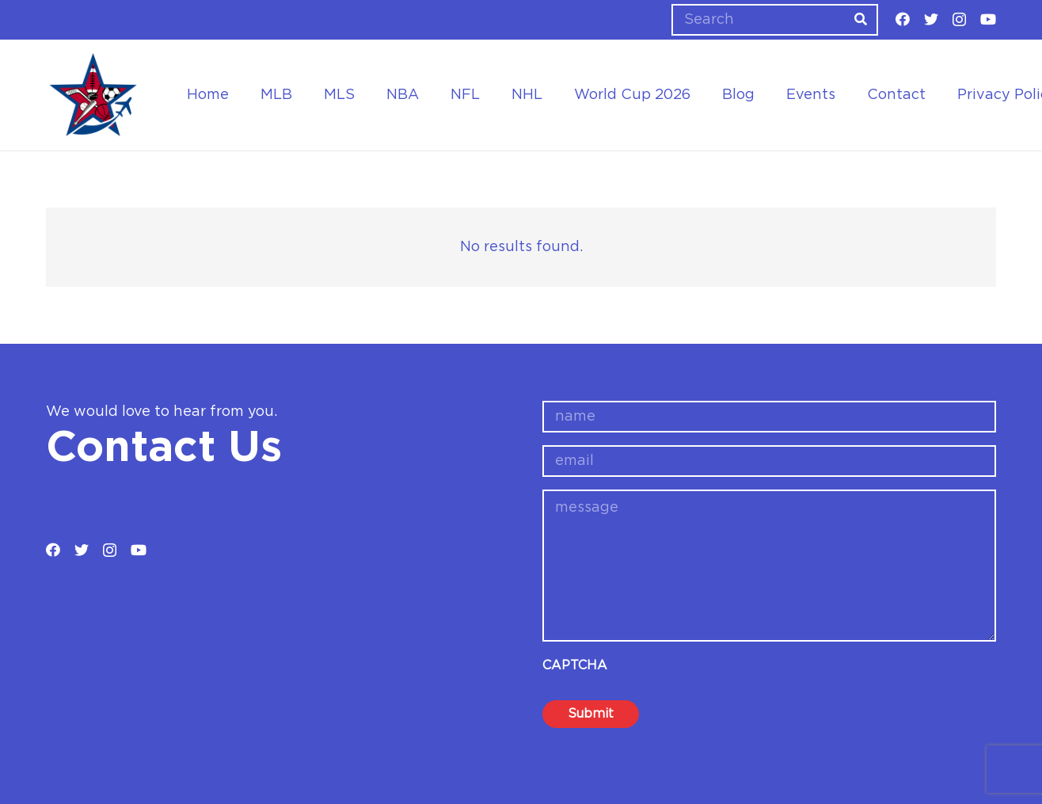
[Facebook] (903, 19)
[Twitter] (931, 19)
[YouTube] (988, 19)
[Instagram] (959, 20)
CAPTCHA (574, 665)
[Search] (775, 20)
